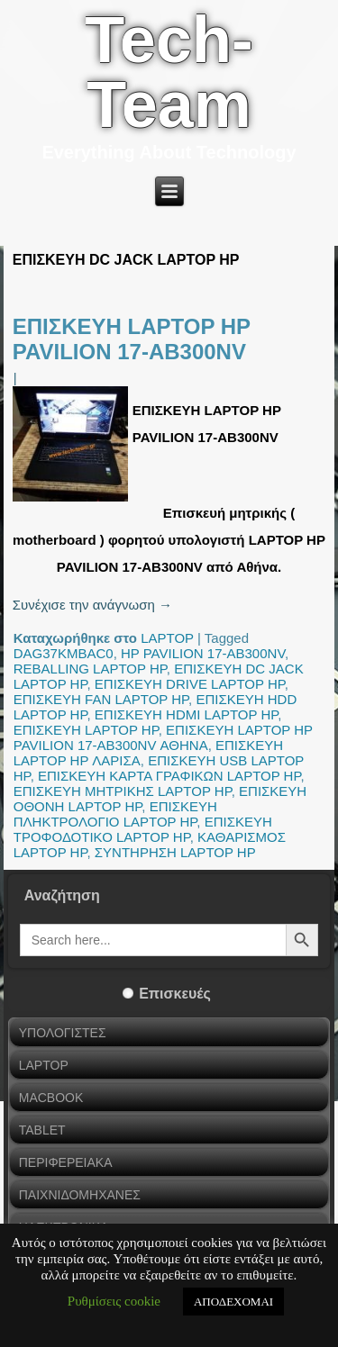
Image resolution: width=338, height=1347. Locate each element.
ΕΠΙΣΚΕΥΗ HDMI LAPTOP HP (187, 714)
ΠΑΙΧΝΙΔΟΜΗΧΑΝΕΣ (80, 1195)
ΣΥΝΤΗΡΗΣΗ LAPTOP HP (175, 852)
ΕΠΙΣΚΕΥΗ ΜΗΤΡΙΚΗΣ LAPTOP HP (123, 791)
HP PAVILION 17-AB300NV (203, 653)
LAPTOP (167, 638)
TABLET (42, 1130)
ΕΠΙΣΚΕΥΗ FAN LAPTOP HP (101, 699)
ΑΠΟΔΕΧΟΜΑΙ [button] (233, 1301)
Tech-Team (169, 72)
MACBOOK (51, 1097)
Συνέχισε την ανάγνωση (92, 604)
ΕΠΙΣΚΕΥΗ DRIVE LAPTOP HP (190, 684)
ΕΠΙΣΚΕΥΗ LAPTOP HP (86, 729)
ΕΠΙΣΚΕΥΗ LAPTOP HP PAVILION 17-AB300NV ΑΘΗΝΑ (163, 737)
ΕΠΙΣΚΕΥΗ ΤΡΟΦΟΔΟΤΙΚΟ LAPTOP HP (143, 829)
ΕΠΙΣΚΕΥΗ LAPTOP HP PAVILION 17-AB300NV (132, 339)
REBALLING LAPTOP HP (90, 668)
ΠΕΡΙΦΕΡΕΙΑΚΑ (66, 1162)
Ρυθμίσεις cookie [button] (114, 1301)
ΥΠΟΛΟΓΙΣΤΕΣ (62, 1033)
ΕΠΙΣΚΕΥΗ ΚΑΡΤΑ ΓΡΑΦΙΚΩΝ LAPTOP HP (169, 775)
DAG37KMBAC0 (64, 653)
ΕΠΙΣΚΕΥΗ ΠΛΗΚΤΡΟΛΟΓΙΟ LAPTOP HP (115, 814)
